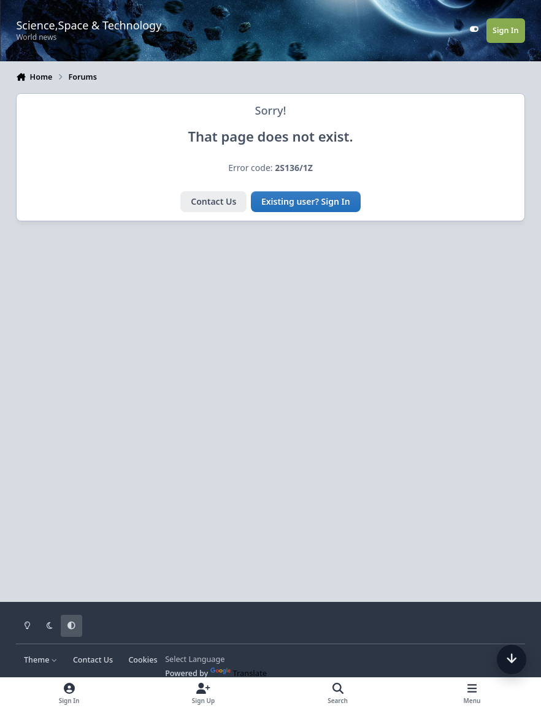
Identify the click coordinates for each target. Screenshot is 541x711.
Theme (41, 660)
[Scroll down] (511, 659)
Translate (238, 673)
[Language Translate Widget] (214, 659)
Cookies (142, 660)
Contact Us (213, 201)
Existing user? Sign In (305, 201)
